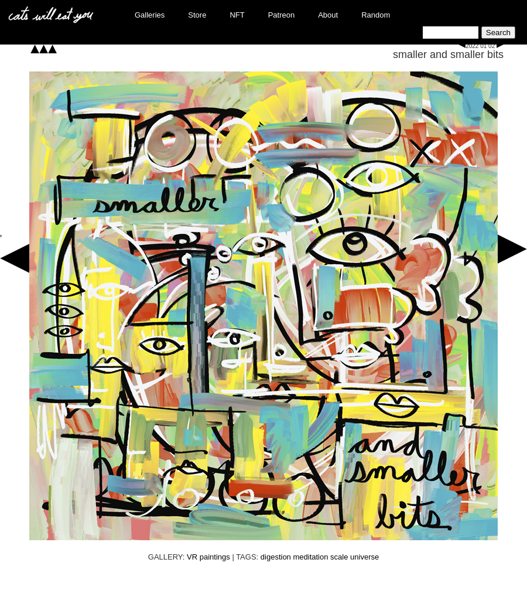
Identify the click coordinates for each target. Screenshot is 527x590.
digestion (276, 557)
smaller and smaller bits (448, 54)
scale (339, 557)
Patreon (281, 15)
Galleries (150, 15)
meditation (310, 557)
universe (364, 557)
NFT (237, 15)
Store (197, 15)
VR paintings (208, 557)
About (328, 15)
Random (375, 15)
